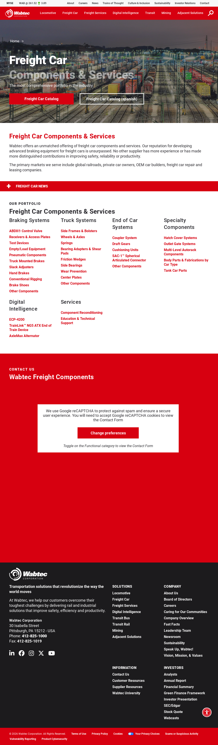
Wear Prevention (74, 271)
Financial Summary (179, 687)
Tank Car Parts (175, 270)
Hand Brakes (19, 273)
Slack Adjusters (21, 267)
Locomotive (121, 593)
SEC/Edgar (172, 706)
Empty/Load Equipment (27, 249)
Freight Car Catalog (41, 98)
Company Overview (179, 618)
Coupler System (124, 238)
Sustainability (162, 3)
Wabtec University (126, 693)
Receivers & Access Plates (29, 237)
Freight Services (124, 606)
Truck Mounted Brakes (26, 261)
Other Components (23, 291)
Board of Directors (178, 599)
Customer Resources (128, 681)
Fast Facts (172, 624)
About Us (171, 593)
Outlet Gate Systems (179, 244)
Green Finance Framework (184, 693)
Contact (204, 3)
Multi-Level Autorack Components (180, 252)
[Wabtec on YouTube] (51, 654)
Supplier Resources (127, 687)
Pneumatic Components (27, 255)
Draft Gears (121, 244)
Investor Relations (185, 3)
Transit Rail (121, 624)
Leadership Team (177, 630)
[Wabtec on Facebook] (21, 654)
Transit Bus (121, 618)
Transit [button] (150, 13)
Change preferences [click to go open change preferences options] (108, 433)
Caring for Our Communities (185, 612)
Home (14, 41)
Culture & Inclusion (139, 3)
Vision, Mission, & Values (183, 655)
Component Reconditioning (81, 313)
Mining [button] (166, 13)
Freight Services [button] (95, 13)
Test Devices (19, 243)
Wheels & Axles (73, 237)
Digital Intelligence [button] (126, 13)
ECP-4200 (16, 319)
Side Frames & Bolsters (79, 231)
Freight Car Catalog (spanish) (111, 99)
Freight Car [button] (70, 13)
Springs (67, 243)
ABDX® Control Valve (25, 231)
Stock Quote (173, 712)
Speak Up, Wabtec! (178, 649)
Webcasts (171, 718)
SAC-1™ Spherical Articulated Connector (129, 258)
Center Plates (71, 277)
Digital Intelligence (126, 612)
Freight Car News (27, 186)
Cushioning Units (125, 250)
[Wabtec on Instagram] (31, 654)
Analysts (170, 674)
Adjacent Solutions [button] (190, 13)
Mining (117, 630)
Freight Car (121, 599)
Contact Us (120, 674)
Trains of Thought (113, 3)
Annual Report (175, 681)
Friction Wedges (73, 259)
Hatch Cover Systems (180, 238)
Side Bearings (71, 265)
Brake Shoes (19, 285)
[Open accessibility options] (207, 712)
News (95, 3)
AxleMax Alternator (24, 336)
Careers (83, 3)
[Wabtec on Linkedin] (11, 654)
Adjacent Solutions (126, 637)
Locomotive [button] (48, 13)
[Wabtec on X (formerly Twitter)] (41, 654)
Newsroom (172, 637)
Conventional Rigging (25, 279)
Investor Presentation (180, 699)
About (70, 3)
